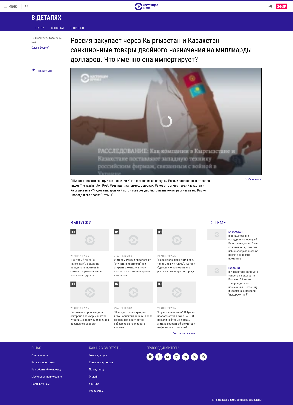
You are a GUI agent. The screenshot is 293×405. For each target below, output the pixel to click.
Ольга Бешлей (40, 47)
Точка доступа (98, 355)
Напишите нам (40, 383)
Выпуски (57, 28)
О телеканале (40, 355)
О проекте (77, 28)
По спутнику (96, 369)
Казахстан (235, 232)
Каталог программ (43, 362)
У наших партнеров (101, 362)
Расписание (96, 390)
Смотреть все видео (184, 333)
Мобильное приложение (46, 376)
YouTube (94, 383)
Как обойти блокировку (46, 369)
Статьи (39, 28)
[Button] (42, 71)
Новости (234, 268)
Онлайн (93, 376)
